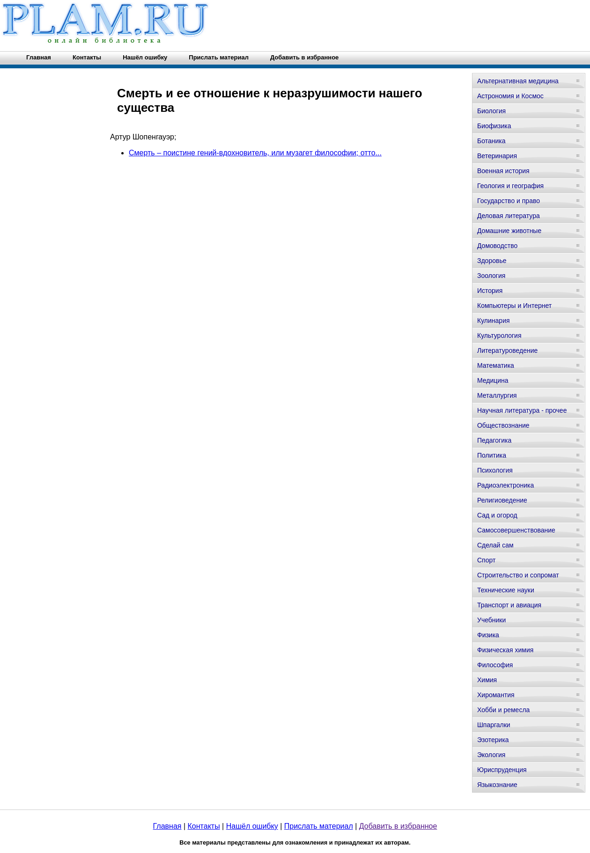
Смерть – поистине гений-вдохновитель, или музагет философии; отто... (255, 153)
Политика (491, 455)
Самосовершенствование (516, 530)
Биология (491, 111)
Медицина (493, 380)
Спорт (486, 560)
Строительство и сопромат (518, 575)
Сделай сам (495, 545)
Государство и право (508, 200)
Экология (491, 754)
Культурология (499, 335)
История (489, 290)
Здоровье (492, 260)
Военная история (503, 171)
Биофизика (494, 126)
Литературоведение (507, 350)
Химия (487, 680)
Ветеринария (497, 156)
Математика (495, 365)
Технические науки (505, 590)
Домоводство (497, 245)
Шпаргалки (493, 725)
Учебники (491, 620)
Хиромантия (496, 695)
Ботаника (491, 141)
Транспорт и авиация (509, 605)
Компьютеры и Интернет (514, 305)
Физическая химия (505, 650)
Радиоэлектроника (505, 485)
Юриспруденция (502, 769)
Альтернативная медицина (518, 81)
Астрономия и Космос (510, 96)
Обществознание (503, 425)
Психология (495, 470)
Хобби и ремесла (503, 710)
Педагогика (494, 440)
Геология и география (510, 186)
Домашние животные (509, 230)
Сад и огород (497, 515)
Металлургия (497, 395)
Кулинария (493, 320)
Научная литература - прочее (522, 410)
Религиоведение (502, 500)
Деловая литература (508, 215)
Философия (495, 665)
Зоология (491, 275)
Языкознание (497, 784)
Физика (488, 635)
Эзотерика (493, 740)
